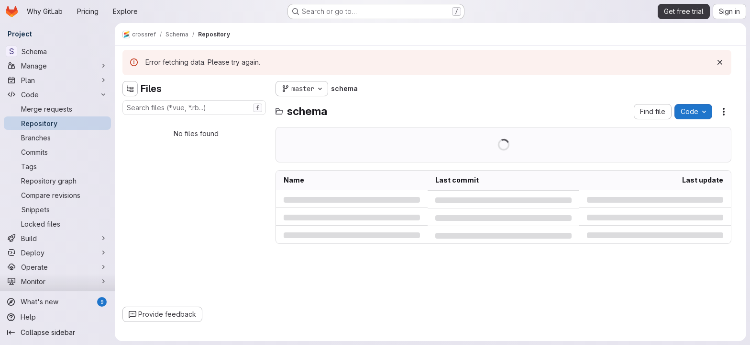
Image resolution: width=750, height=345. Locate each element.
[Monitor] (57, 281)
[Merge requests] (57, 108)
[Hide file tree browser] (130, 88)
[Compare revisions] (57, 195)
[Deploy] (57, 252)
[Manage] (57, 65)
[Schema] (57, 51)
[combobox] (194, 107)
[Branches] (57, 137)
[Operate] (57, 267)
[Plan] (57, 80)
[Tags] (57, 166)
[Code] (57, 94)
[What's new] (57, 302)
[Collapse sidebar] (57, 332)
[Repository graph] (57, 180)
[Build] (57, 238)
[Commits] (57, 152)
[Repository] (57, 123)
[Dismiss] (720, 62)
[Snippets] (57, 209)
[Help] (57, 317)
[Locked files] (57, 223)
